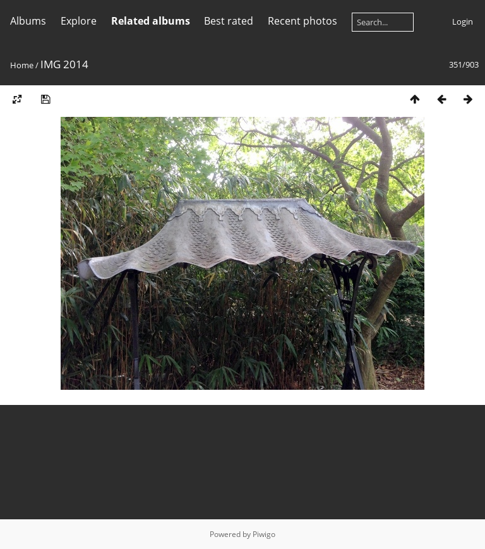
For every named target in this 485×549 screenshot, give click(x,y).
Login (462, 21)
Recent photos (302, 21)
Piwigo (264, 534)
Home (21, 65)
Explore (79, 21)
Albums (28, 21)
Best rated (228, 21)
